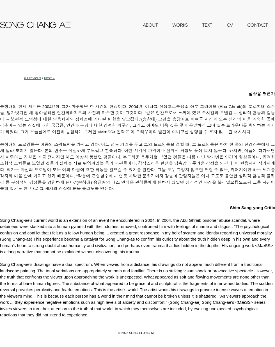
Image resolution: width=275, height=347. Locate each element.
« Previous (32, 78)
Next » (49, 78)
